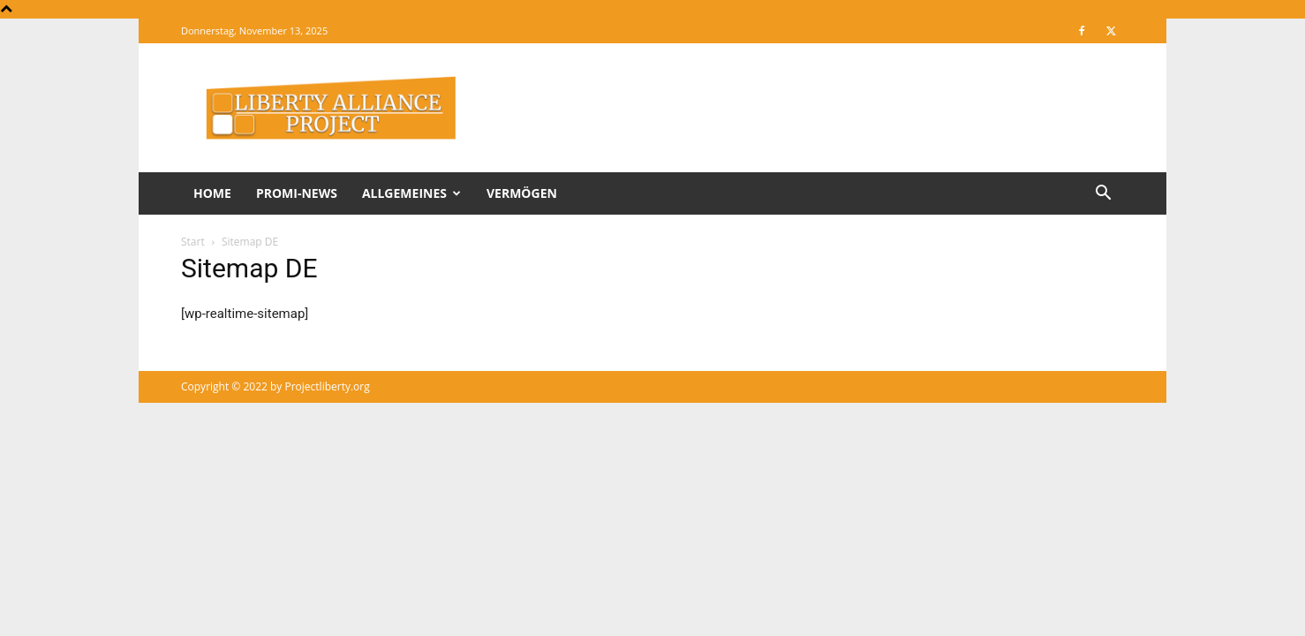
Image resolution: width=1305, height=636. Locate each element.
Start (193, 241)
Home (212, 193)
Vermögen (522, 193)
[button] (1103, 194)
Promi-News (296, 193)
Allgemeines (411, 193)
